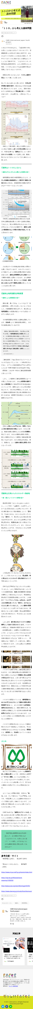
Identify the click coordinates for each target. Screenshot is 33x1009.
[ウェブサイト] (13, 924)
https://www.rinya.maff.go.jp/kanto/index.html (16, 872)
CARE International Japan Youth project (18, 910)
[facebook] (11, 924)
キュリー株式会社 (13, 986)
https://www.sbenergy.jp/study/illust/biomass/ (16, 891)
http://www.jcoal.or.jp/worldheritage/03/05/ (15, 886)
